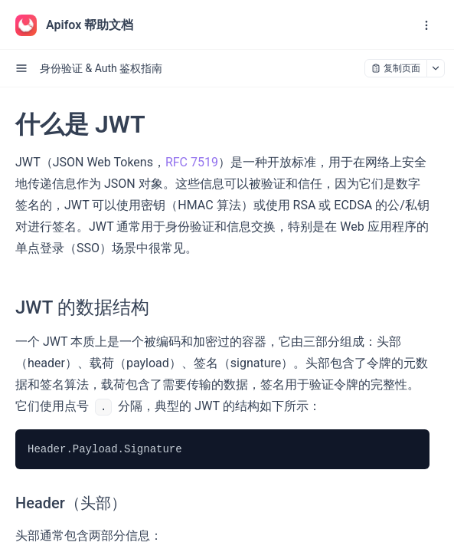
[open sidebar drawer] (21, 68)
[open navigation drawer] (426, 25)
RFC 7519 (191, 162)
